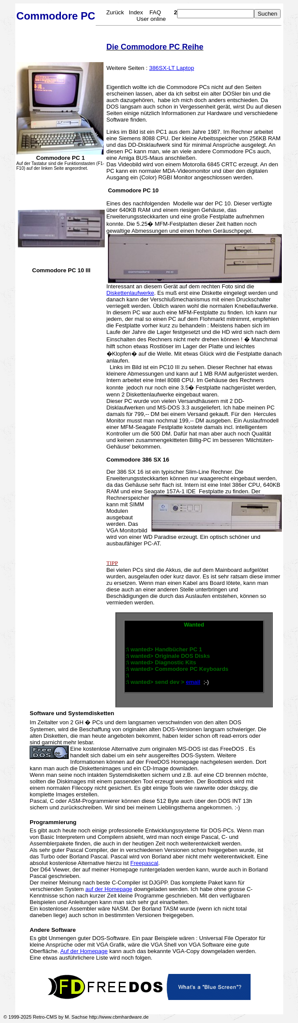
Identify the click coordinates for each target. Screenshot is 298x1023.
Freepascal (144, 863)
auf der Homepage (108, 889)
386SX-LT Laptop (171, 68)
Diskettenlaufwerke (130, 293)
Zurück (115, 12)
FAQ (155, 12)
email (193, 682)
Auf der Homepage (83, 951)
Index (136, 12)
